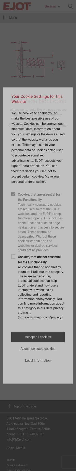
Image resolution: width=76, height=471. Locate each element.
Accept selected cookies (37, 348)
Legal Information (38, 360)
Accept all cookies (38, 337)
